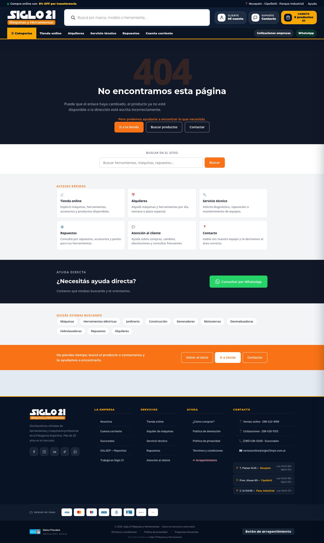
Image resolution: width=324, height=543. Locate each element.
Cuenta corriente (159, 33)
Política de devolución (207, 431)
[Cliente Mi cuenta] (230, 17)
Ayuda (312, 3)
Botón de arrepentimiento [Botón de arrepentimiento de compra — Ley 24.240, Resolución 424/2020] (268, 531)
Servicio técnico (103, 33)
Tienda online (51, 33)
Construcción (158, 321)
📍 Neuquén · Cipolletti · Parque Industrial (274, 3)
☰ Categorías (21, 33)
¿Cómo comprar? (204, 421)
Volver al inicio (197, 357)
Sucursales (107, 441)
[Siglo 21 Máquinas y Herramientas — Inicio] (48, 414)
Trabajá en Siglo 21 (112, 460)
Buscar (215, 162)
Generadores (186, 321)
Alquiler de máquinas (160, 431)
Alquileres (76, 33)
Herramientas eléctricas (100, 321)
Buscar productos (164, 127)
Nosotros (106, 421)
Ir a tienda (228, 357)
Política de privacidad (206, 441)
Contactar (197, 127)
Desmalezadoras (241, 321)
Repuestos (131, 33)
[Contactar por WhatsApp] (75, 451)
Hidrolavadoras (71, 331)
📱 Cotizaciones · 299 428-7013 (258, 431)
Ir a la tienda (129, 127)
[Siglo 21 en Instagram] (44, 451)
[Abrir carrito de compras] (299, 17)
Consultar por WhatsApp (238, 281)
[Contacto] (264, 17)
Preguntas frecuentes (186, 531)
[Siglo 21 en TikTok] (65, 451)
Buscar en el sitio (162, 153)
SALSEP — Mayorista (113, 450)
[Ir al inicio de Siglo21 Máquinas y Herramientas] (33, 17)
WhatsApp (306, 33)
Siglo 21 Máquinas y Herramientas (142, 526)
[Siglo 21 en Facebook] (34, 451)
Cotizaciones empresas (274, 33)
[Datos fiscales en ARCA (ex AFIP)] (48, 531)
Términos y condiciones (208, 450)
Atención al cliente (158, 460)
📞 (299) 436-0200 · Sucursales (259, 441)
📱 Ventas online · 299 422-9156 (259, 421)
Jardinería (133, 321)
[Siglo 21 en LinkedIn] (54, 451)
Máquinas (67, 321)
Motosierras (212, 321)
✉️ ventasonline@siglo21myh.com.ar (262, 450)
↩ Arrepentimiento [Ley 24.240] (205, 460)
